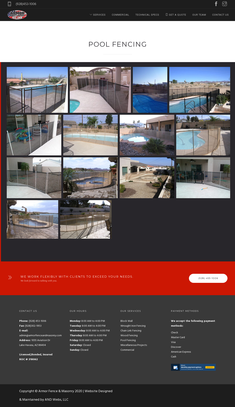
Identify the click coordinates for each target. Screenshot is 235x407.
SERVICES (98, 14)
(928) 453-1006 (208, 278)
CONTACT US (220, 14)
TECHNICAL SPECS (147, 14)
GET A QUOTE (175, 14)
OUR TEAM (199, 14)
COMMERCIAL (120, 14)
